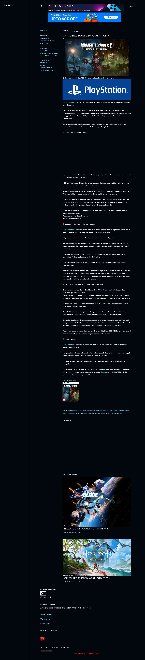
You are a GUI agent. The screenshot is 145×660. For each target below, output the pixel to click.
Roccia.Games (61, 6)
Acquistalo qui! (69, 380)
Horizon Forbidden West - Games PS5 (86, 578)
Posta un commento (75, 532)
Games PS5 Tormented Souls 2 (71, 413)
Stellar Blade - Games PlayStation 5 (86, 528)
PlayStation (44, 62)
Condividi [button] (43, 30)
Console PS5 (44, 38)
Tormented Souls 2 (46, 67)
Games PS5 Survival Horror (49, 53)
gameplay (43, 46)
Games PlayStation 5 (47, 48)
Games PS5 (44, 51)
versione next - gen (46, 70)
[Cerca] (130, 6)
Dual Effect (44, 43)
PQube (42, 65)
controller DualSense (47, 41)
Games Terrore (45, 60)
